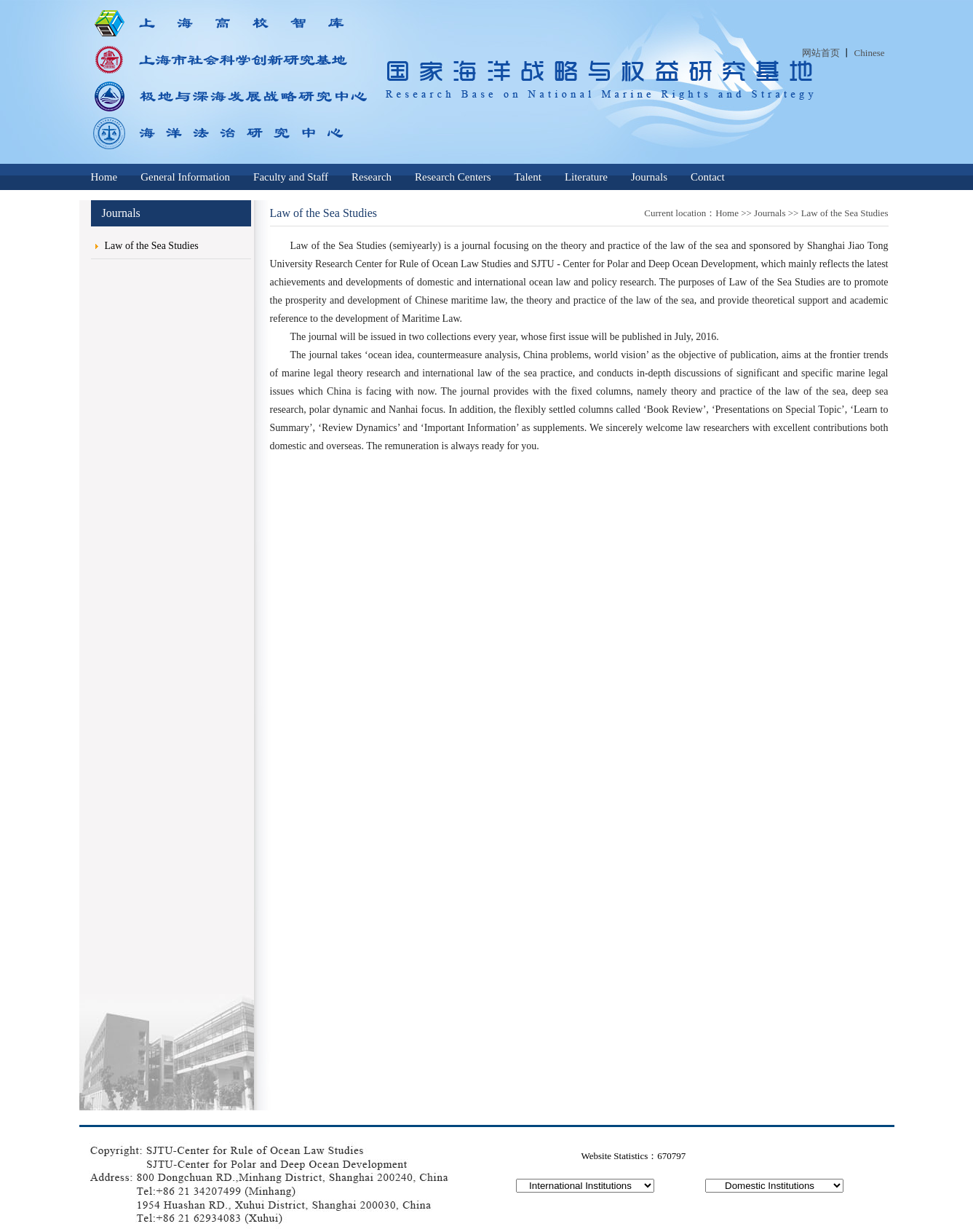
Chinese (869, 52)
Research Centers (453, 177)
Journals (649, 177)
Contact (708, 177)
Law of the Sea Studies (152, 245)
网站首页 (821, 52)
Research (372, 177)
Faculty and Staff (290, 177)
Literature (586, 177)
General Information (185, 177)
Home (104, 177)
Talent (528, 177)
